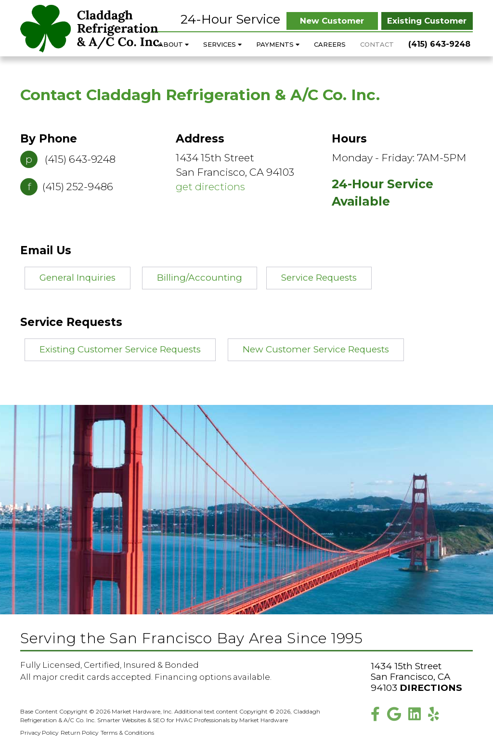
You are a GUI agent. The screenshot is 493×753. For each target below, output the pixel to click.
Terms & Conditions (127, 732)
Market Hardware (263, 720)
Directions (431, 687)
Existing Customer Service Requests (120, 349)
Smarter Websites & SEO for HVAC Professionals (163, 720)
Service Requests (319, 277)
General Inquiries (77, 277)
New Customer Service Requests (316, 349)
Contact (377, 44)
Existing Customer (427, 21)
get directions (210, 187)
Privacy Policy (39, 732)
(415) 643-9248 (439, 44)
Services (222, 44)
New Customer (332, 21)
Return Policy (79, 732)
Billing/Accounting (199, 277)
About (173, 44)
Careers (330, 44)
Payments (277, 44)
